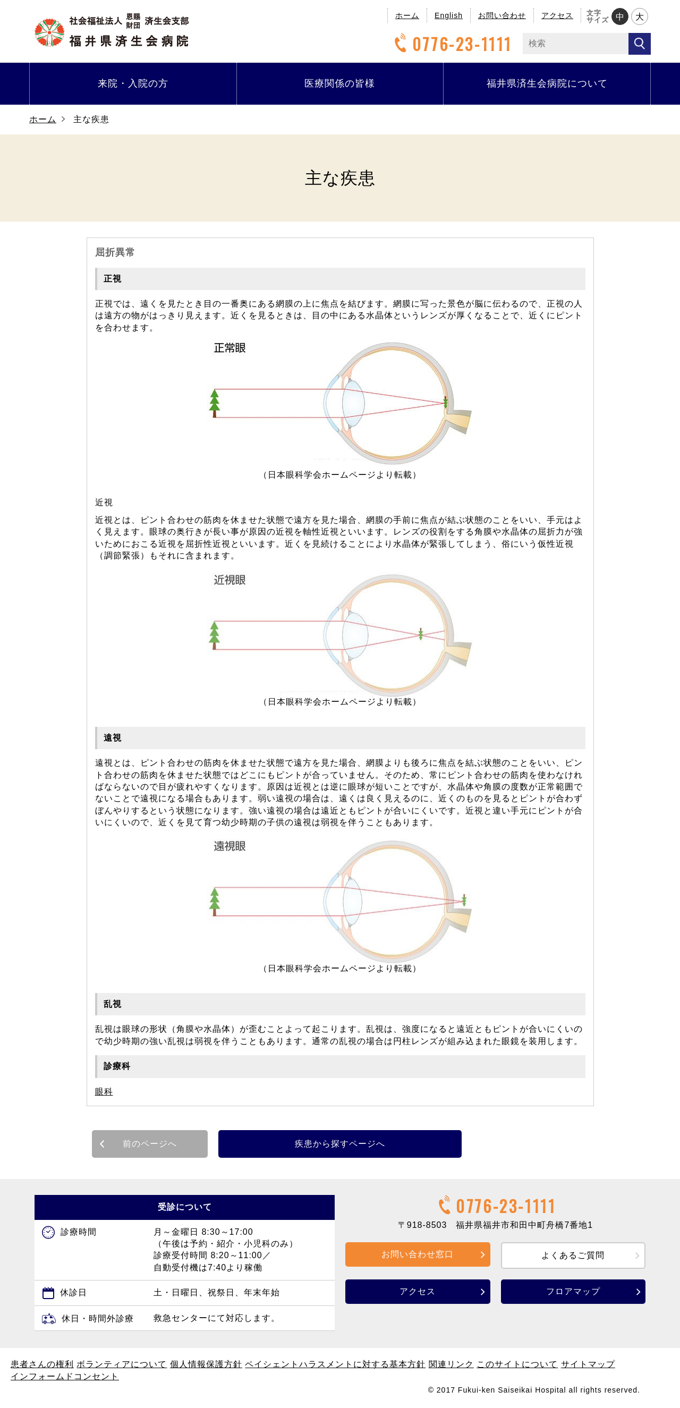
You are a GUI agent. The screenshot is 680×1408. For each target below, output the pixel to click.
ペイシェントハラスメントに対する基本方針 (335, 1364)
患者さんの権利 (42, 1364)
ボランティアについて (121, 1364)
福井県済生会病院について (547, 83)
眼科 (104, 1091)
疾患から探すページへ (340, 1143)
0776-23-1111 (451, 44)
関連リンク (451, 1364)
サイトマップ (588, 1364)
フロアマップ (573, 1291)
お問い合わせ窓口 (417, 1254)
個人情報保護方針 (206, 1364)
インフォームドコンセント (65, 1376)
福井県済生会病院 (112, 30)
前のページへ (150, 1143)
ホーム (407, 15)
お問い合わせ (502, 15)
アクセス (557, 15)
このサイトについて (517, 1364)
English (449, 15)
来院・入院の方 (133, 83)
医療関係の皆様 (339, 83)
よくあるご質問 (573, 1255)
